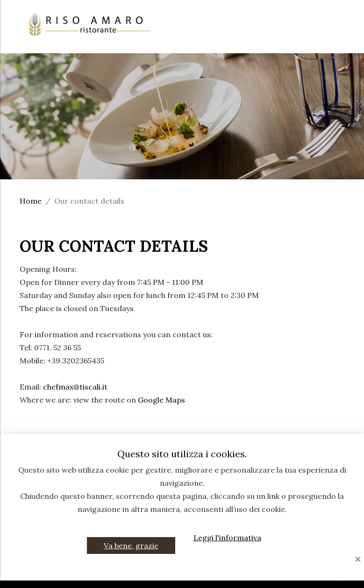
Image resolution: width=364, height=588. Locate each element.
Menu (240, 26)
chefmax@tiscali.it (75, 386)
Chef (329, 13)
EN (334, 39)
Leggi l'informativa (227, 537)
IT (313, 39)
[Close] (358, 560)
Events (279, 26)
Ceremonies (190, 26)
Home (211, 13)
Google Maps (161, 399)
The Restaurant (271, 13)
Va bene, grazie (131, 545)
